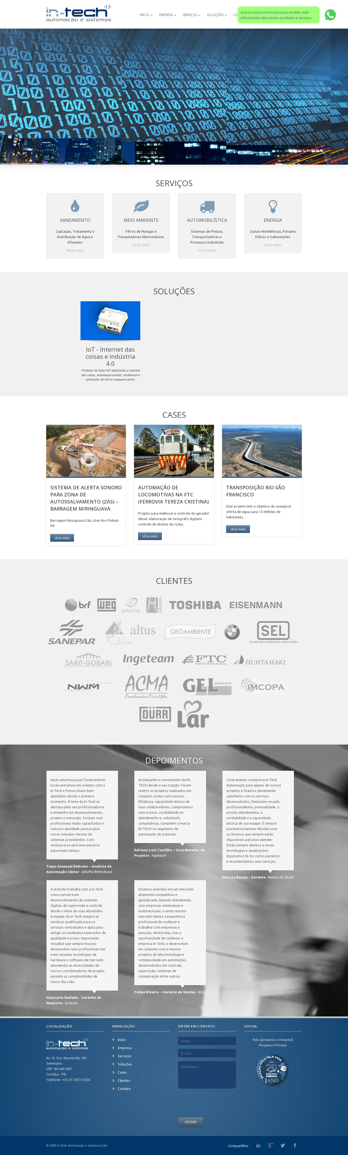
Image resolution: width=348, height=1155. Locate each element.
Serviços (190, 15)
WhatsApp (271, 12)
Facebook (295, 1145)
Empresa (166, 15)
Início (145, 15)
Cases (174, 414)
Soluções (215, 15)
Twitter (282, 1145)
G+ (270, 1145)
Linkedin (258, 1145)
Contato (124, 1089)
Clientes (174, 580)
